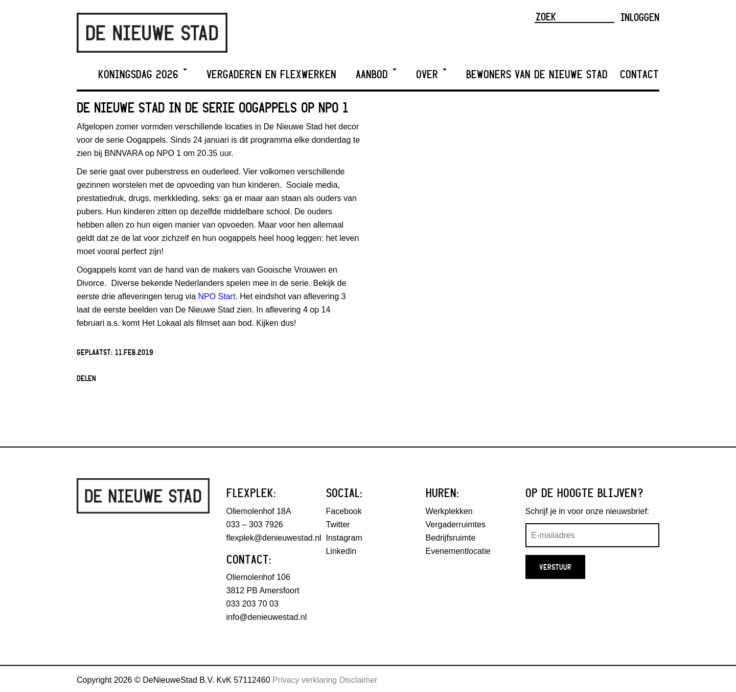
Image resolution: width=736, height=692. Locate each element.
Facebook (344, 511)
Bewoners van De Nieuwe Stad (537, 74)
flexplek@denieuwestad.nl (273, 537)
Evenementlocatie (458, 551)
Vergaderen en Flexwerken (271, 74)
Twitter (338, 524)
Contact (639, 74)
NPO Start (216, 296)
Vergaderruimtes (456, 524)
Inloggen (639, 17)
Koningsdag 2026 (142, 74)
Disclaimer (358, 680)
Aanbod (376, 74)
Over (431, 74)
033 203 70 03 (252, 603)
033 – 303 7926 (254, 524)
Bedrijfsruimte (451, 537)
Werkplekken (449, 511)
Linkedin (341, 551)
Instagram (344, 537)
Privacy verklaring (304, 680)
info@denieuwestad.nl (266, 617)
